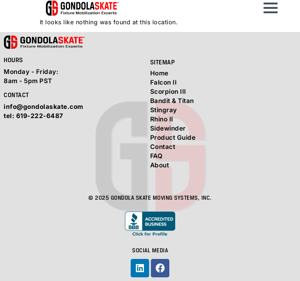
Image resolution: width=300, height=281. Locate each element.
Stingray (163, 110)
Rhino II (161, 119)
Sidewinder (168, 128)
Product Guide (173, 137)
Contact (163, 146)
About (159, 165)
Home (159, 73)
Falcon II (163, 82)
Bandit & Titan (172, 100)
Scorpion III (168, 91)
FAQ (156, 156)
